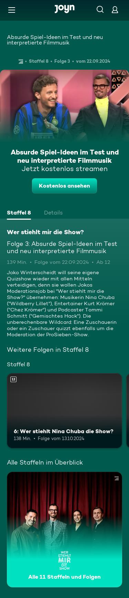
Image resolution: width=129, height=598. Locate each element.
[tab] (19, 213)
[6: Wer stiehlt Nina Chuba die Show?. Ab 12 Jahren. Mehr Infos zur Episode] (64, 410)
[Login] (115, 9)
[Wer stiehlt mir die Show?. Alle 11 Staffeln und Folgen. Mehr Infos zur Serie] (64, 529)
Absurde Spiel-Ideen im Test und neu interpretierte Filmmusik (55, 40)
